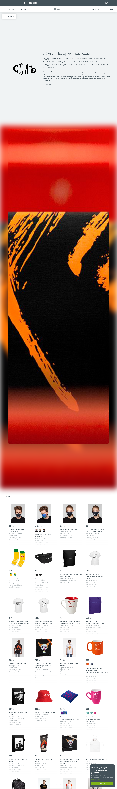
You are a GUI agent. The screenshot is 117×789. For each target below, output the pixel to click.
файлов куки (95, 779)
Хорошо (102, 783)
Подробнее (49, 84)
